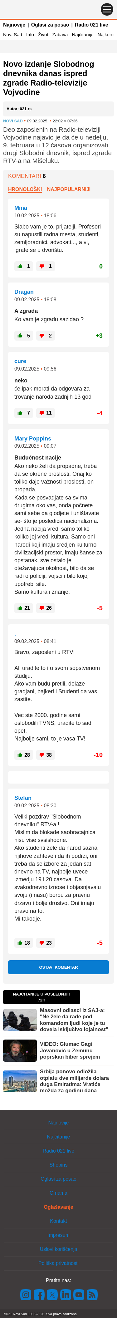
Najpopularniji (69, 189)
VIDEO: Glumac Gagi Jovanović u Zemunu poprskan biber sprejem (70, 1050)
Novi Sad (12, 34)
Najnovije (14, 24)
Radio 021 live (91, 24)
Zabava (60, 34)
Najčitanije (82, 34)
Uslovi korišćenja (58, 1249)
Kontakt (58, 1221)
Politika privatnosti (58, 1263)
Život (43, 34)
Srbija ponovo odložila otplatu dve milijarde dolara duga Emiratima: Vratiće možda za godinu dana (74, 1081)
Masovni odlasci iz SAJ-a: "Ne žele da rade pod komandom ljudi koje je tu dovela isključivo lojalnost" (74, 1019)
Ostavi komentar (58, 967)
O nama (58, 1193)
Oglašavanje (58, 1207)
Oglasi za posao (50, 24)
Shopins (59, 1165)
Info (30, 34)
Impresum (58, 1235)
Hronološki (25, 189)
